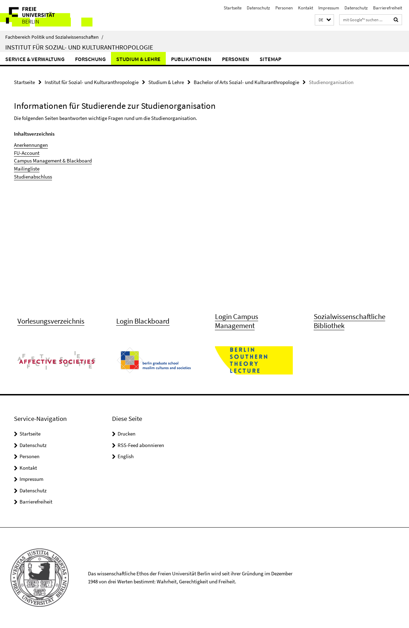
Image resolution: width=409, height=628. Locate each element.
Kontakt (305, 8)
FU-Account (26, 152)
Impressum (328, 8)
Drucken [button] (126, 434)
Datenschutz (258, 8)
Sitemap (270, 58)
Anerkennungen (31, 145)
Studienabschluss (33, 176)
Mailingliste (26, 168)
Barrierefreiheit (387, 8)
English (126, 457)
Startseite (232, 8)
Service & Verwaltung (35, 58)
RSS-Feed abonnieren (141, 445)
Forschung (90, 58)
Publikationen (191, 58)
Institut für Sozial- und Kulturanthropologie (79, 47)
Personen (284, 8)
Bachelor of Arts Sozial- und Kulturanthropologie (246, 82)
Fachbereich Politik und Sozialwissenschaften (54, 37)
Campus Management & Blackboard (53, 160)
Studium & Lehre (138, 58)
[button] (324, 20)
